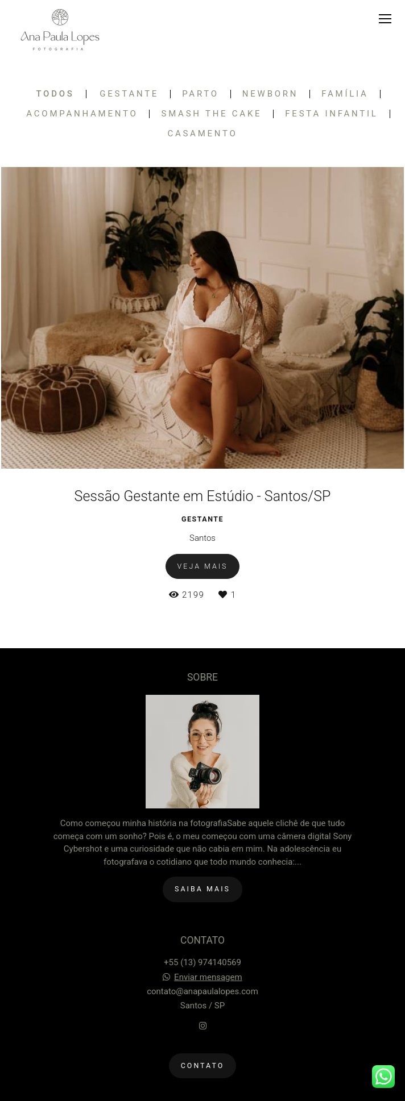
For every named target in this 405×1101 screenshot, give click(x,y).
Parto (200, 94)
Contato (203, 1065)
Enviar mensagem (208, 977)
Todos (55, 94)
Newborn (270, 94)
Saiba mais (202, 889)
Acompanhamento (82, 114)
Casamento (202, 134)
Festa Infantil (331, 114)
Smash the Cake (211, 114)
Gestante (129, 94)
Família (344, 94)
